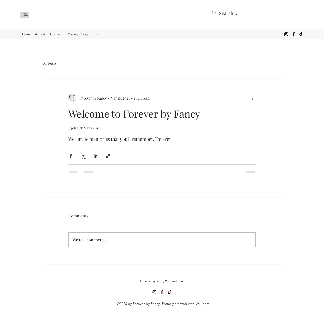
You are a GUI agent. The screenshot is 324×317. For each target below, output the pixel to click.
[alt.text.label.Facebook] (293, 34)
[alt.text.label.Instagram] (286, 34)
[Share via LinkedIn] (95, 156)
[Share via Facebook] (70, 156)
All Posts (49, 63)
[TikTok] (301, 34)
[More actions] (253, 98)
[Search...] (247, 13)
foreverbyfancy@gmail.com (162, 281)
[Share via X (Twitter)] (83, 156)
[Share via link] (108, 156)
